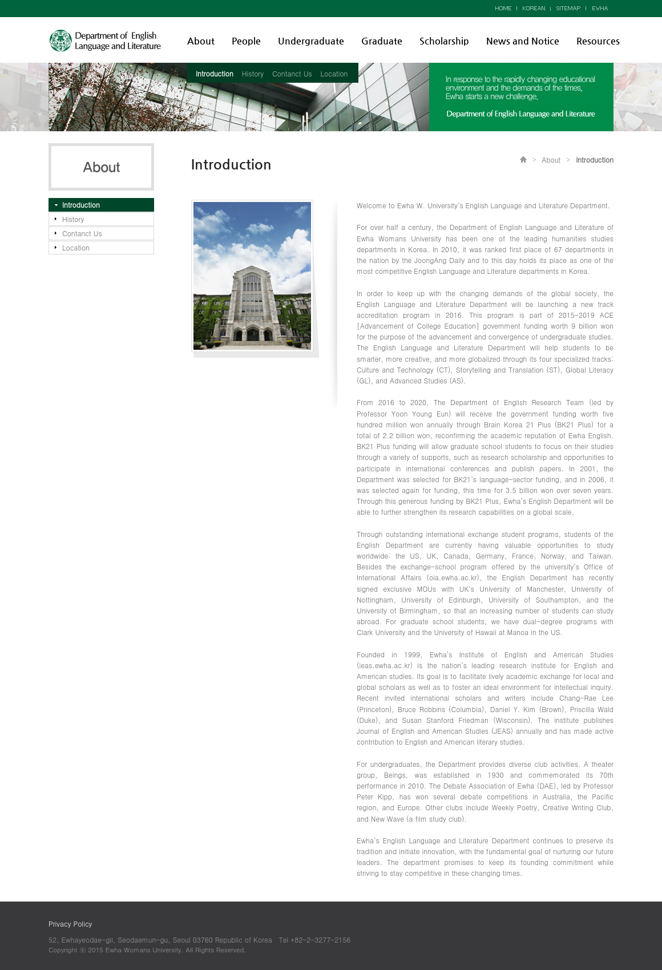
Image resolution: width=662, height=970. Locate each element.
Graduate (381, 40)
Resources (598, 40)
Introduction (214, 73)
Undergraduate (311, 40)
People (246, 40)
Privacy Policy (70, 923)
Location (334, 73)
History (253, 73)
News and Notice (522, 40)
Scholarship (444, 40)
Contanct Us (292, 73)
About (201, 40)
